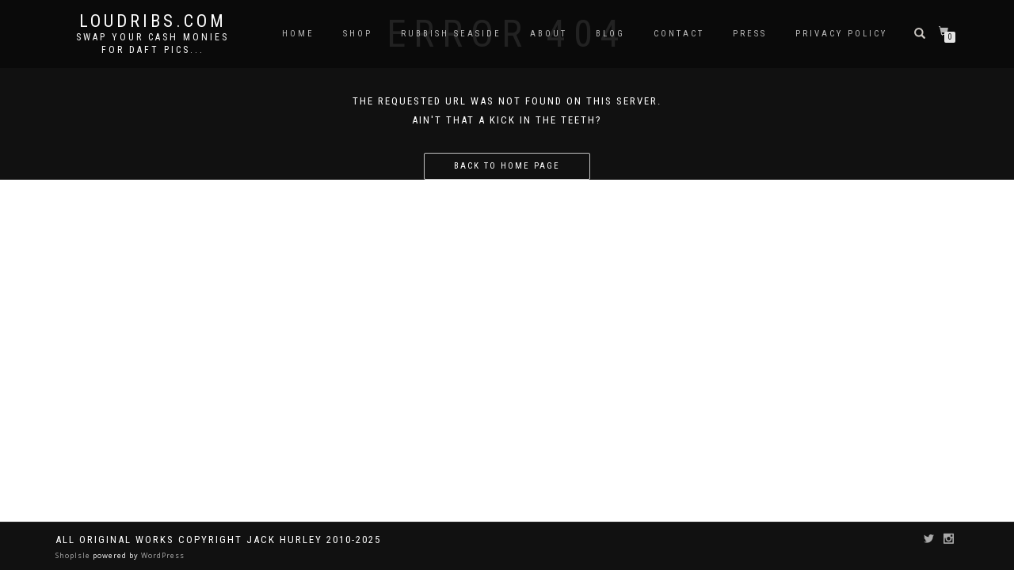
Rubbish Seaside (451, 33)
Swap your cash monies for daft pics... (152, 43)
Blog (610, 33)
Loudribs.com (153, 21)
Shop (357, 33)
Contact (679, 33)
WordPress (162, 555)
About (548, 33)
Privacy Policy (841, 33)
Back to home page (507, 166)
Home (298, 33)
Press (750, 33)
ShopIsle (74, 555)
